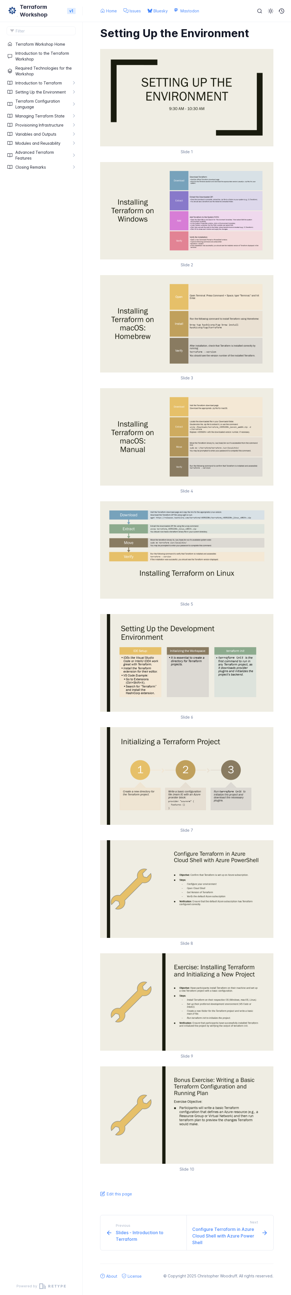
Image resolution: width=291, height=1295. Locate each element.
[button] (281, 11)
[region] (41, 658)
